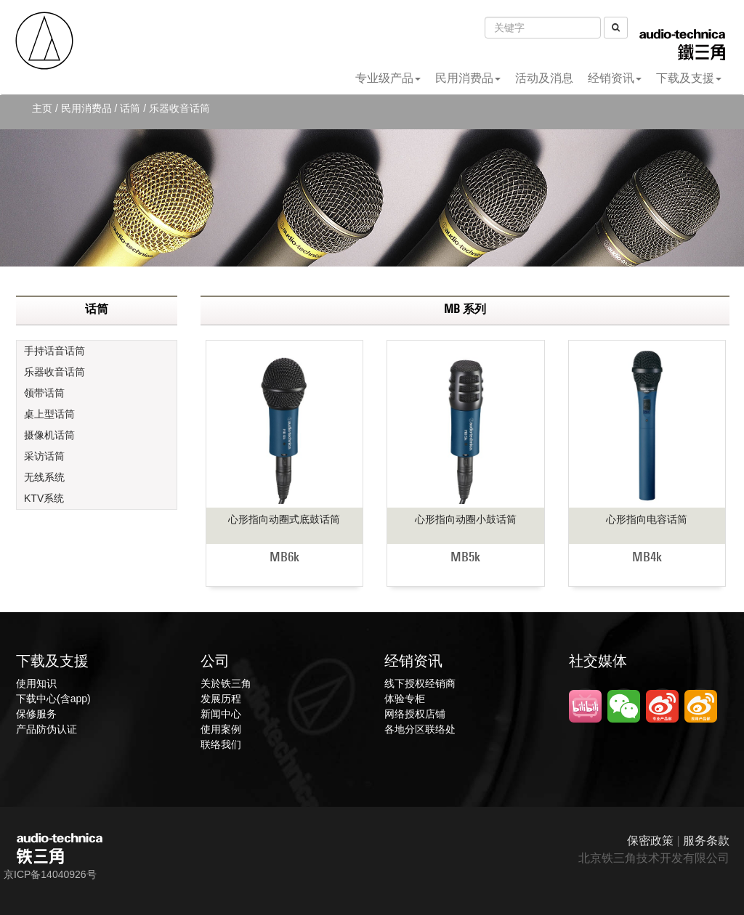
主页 (42, 108)
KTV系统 (44, 498)
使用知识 (36, 683)
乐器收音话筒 (54, 372)
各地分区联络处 (420, 729)
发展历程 (221, 698)
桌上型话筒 (49, 414)
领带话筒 (44, 393)
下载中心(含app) (53, 698)
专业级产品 (388, 78)
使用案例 (221, 729)
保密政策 (650, 840)
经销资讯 (615, 78)
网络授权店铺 (414, 714)
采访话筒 (44, 456)
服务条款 (706, 840)
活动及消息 (544, 78)
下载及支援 (688, 78)
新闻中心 (221, 714)
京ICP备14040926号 (50, 874)
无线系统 (44, 477)
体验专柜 (404, 698)
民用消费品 (468, 78)
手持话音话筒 (54, 351)
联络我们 (221, 744)
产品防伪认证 (46, 729)
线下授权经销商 (420, 683)
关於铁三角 (226, 683)
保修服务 (36, 714)
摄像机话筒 (49, 435)
